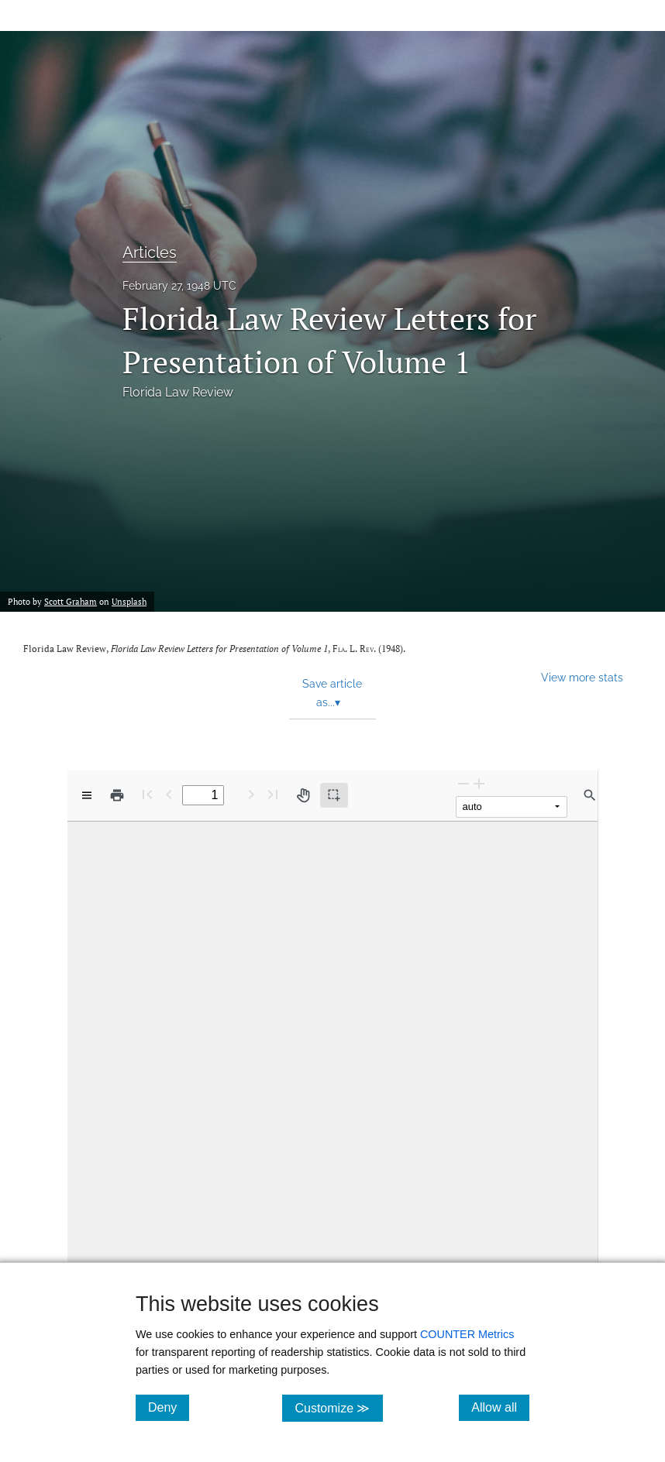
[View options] (87, 795)
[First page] (147, 794)
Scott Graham (70, 601)
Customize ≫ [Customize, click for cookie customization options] (338, 1407)
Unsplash (129, 601)
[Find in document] (590, 795)
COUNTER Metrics (467, 1334)
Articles (149, 252)
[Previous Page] (169, 794)
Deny (168, 1407)
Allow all (500, 1407)
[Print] (117, 795)
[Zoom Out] (463, 783)
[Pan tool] (303, 795)
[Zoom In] (479, 783)
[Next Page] (251, 794)
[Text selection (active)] (334, 795)
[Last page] (273, 794)
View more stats (582, 677)
